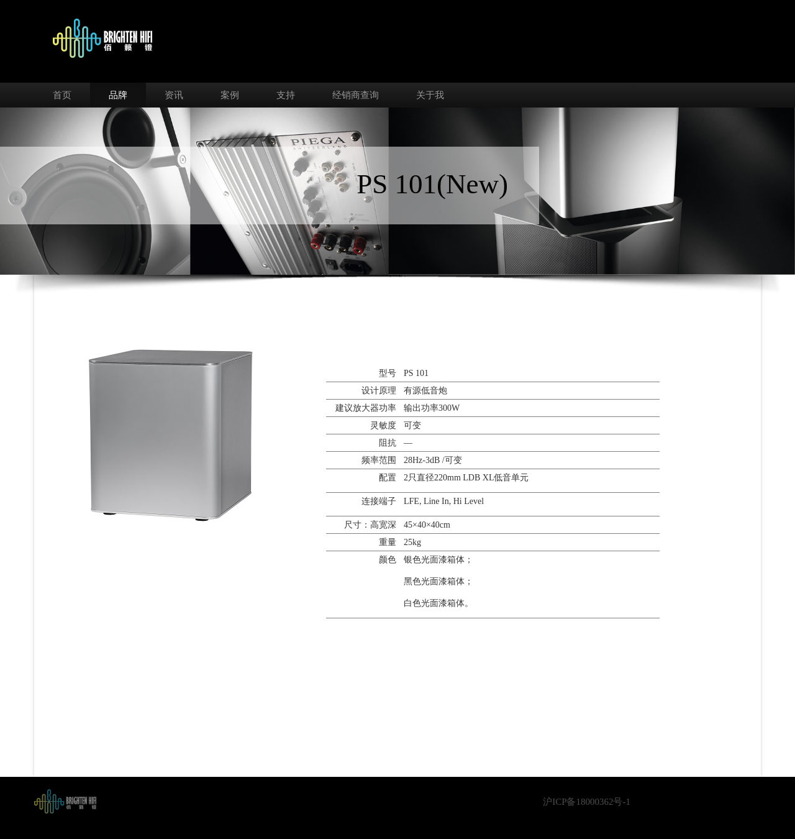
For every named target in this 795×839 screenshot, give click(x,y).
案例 (229, 95)
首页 (62, 95)
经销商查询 (355, 95)
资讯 (174, 95)
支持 (285, 95)
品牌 (118, 95)
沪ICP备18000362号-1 (586, 802)
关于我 (430, 95)
